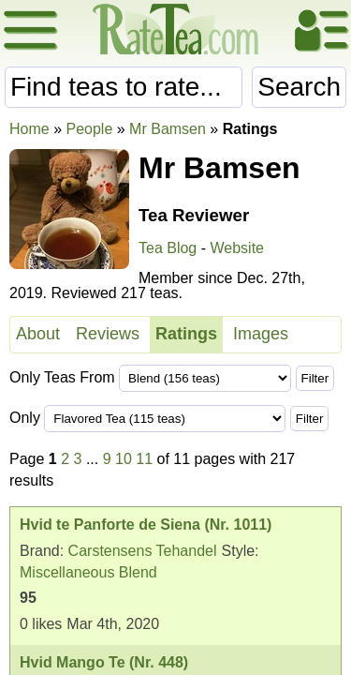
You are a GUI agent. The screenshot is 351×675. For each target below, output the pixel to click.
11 (144, 459)
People (89, 129)
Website (237, 248)
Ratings (186, 333)
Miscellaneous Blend (88, 572)
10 (123, 459)
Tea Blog (168, 248)
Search (299, 86)
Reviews (107, 333)
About (38, 333)
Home (29, 129)
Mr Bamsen (167, 129)
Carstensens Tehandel (142, 551)
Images (260, 333)
